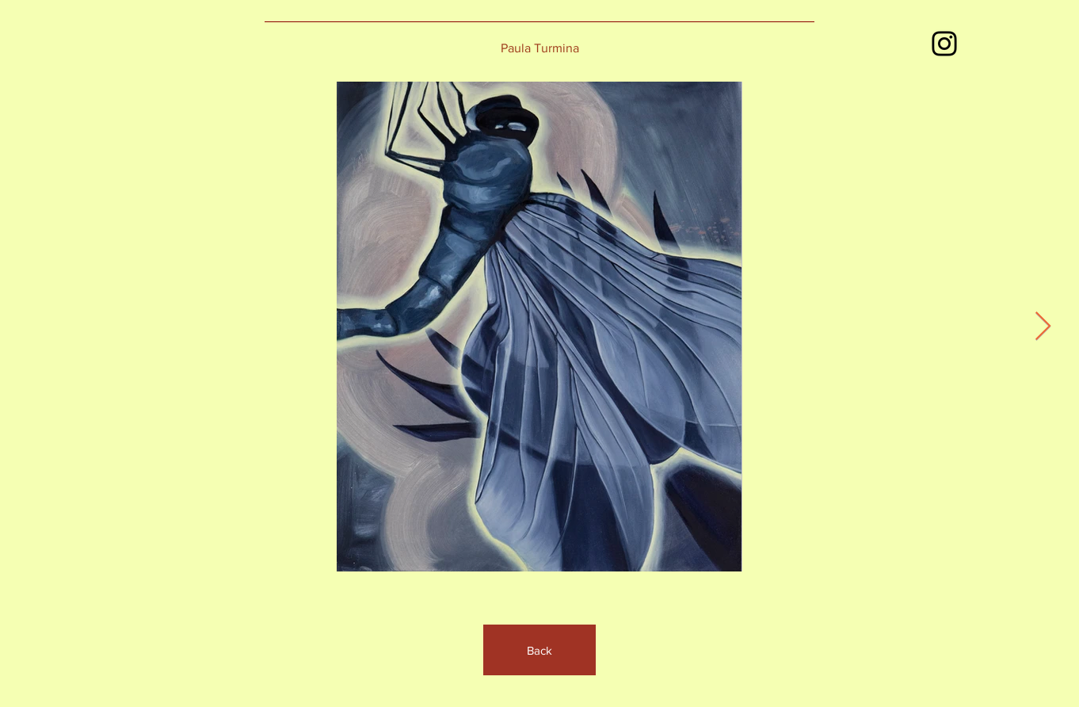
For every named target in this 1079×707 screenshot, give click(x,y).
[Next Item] (1043, 326)
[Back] (539, 650)
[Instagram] (944, 43)
